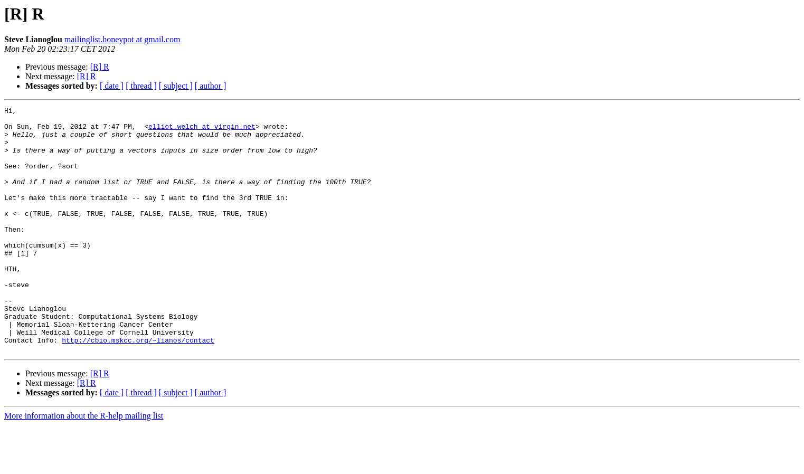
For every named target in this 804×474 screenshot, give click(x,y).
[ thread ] (141, 85)
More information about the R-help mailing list (83, 464)
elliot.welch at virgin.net (202, 131)
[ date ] (112, 85)
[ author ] (210, 85)
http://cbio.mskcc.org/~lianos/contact (138, 387)
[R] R (99, 66)
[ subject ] (176, 85)
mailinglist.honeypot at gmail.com (122, 39)
